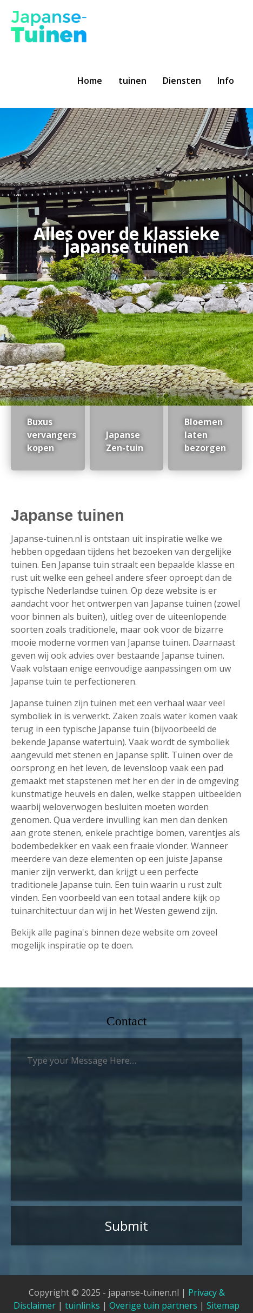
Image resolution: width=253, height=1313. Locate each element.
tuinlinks (82, 1305)
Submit (126, 1226)
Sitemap (223, 1305)
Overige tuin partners (153, 1305)
